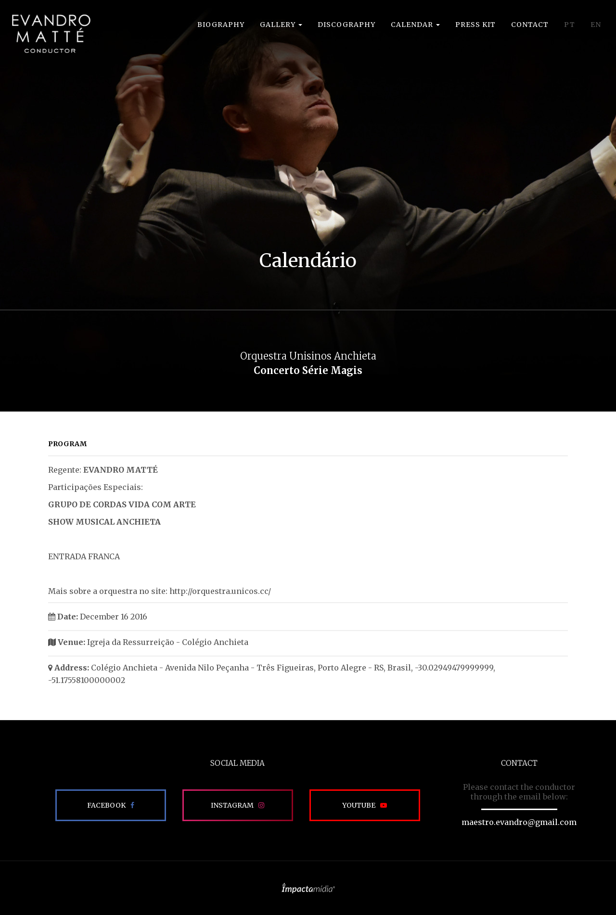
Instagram (232, 805)
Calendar (415, 24)
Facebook (106, 805)
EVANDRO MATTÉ (51, 33)
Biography (220, 24)
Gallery (281, 24)
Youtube (358, 805)
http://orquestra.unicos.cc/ (220, 591)
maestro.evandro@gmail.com (519, 822)
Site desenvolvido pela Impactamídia (308, 888)
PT (569, 24)
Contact (530, 24)
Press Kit (475, 24)
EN (595, 24)
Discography (346, 24)
